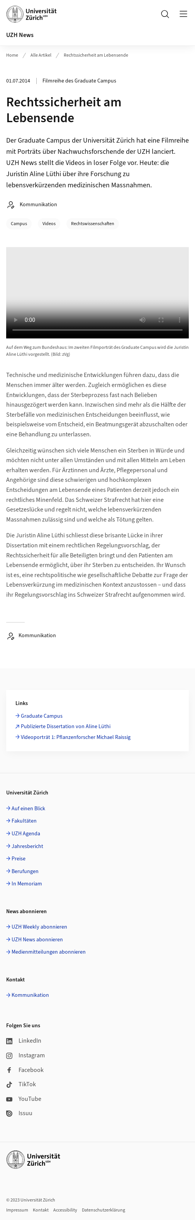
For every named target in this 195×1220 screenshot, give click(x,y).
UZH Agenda (26, 834)
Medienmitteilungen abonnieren (49, 952)
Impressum (17, 1210)
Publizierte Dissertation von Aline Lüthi (65, 726)
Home (12, 55)
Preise (18, 859)
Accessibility (65, 1210)
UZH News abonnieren (37, 940)
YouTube (23, 1099)
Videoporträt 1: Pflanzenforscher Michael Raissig (76, 737)
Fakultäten (24, 821)
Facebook (25, 1070)
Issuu (19, 1113)
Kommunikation (30, 995)
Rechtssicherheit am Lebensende (96, 55)
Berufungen (25, 871)
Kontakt (41, 1210)
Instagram (25, 1055)
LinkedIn (23, 1041)
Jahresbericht (27, 846)
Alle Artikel (41, 55)
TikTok (21, 1084)
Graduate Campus (42, 716)
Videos (49, 223)
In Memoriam (27, 884)
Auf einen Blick (28, 809)
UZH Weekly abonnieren (39, 927)
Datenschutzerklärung (103, 1210)
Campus (19, 223)
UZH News (20, 35)
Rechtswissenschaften (92, 223)
